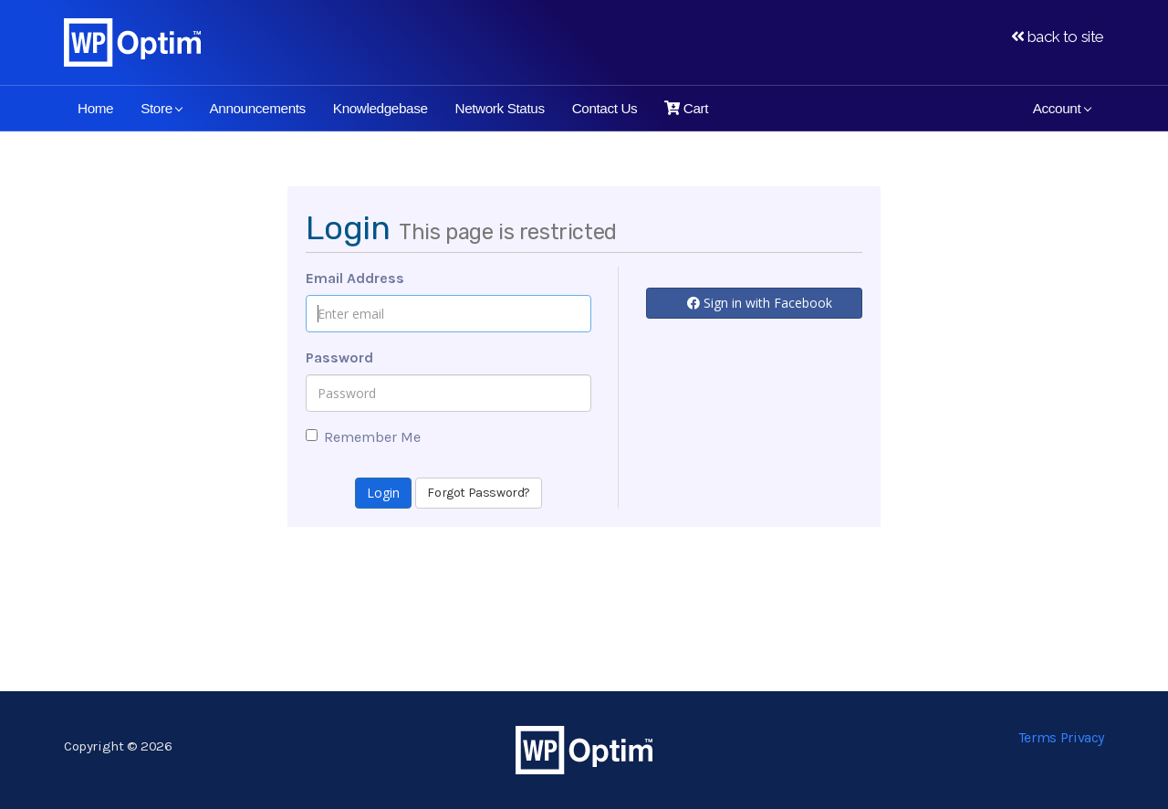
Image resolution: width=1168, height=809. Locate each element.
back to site (1057, 36)
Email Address (355, 278)
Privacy (1082, 737)
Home (95, 108)
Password (339, 357)
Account (1062, 108)
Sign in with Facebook (759, 302)
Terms (1037, 737)
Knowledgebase (380, 108)
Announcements (257, 108)
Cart (686, 108)
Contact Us (605, 108)
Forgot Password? (478, 492)
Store (162, 108)
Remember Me (363, 437)
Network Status (500, 108)
